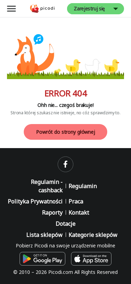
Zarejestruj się (89, 8)
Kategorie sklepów (92, 235)
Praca (75, 201)
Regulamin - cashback (47, 186)
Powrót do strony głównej (65, 132)
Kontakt (78, 212)
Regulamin (82, 186)
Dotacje (65, 224)
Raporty (52, 212)
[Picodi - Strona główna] (42, 8)
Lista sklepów (44, 235)
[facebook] (65, 164)
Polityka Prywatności (35, 201)
